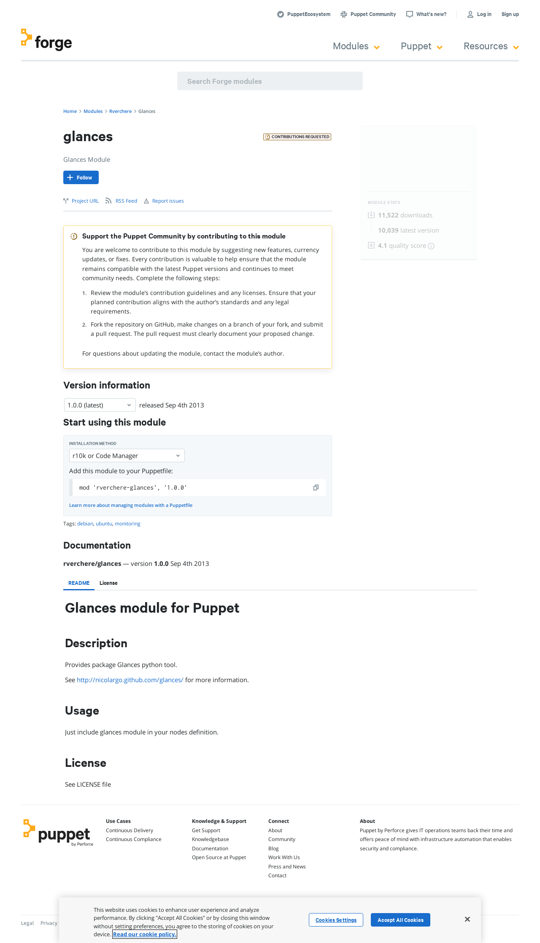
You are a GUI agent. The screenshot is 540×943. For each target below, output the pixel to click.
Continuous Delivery (129, 830)
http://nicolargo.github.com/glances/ (130, 679)
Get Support (206, 830)
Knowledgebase (210, 839)
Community (281, 839)
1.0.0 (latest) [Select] (100, 405)
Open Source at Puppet (219, 857)
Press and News (287, 866)
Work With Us (284, 857)
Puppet (422, 45)
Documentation (210, 848)
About (275, 830)
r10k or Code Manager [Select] (127, 455)
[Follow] (81, 177)
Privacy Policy (56, 923)
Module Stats (384, 202)
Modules (356, 45)
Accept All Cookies (401, 919)
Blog (273, 848)
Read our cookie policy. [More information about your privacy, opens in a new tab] (144, 934)
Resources (491, 45)
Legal (27, 923)
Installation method (92, 443)
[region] (270, 920)
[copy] (316, 487)
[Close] (467, 919)
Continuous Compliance (134, 839)
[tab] (78, 582)
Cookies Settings (336, 919)
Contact (277, 875)
